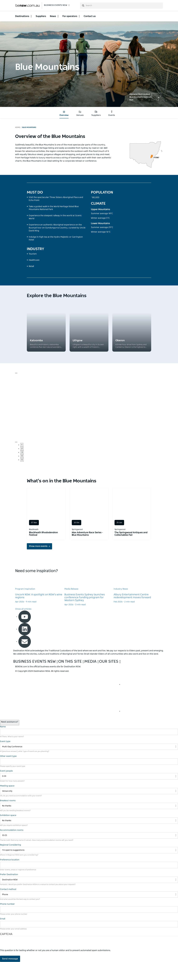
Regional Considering (10, 845)
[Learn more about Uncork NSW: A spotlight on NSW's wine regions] (39, 588)
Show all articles (23, 609)
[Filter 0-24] (89, 776)
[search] (121, 5)
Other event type (8, 756)
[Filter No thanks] (89, 806)
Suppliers (96, 113)
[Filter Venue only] (89, 791)
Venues (80, 113)
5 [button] (22, 460)
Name (3, 727)
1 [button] (21, 445)
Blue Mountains (29, 127)
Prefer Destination (9, 874)
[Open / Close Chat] (9, 722)
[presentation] (19, 944)
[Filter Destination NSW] (89, 880)
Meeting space (7, 786)
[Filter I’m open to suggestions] (89, 850)
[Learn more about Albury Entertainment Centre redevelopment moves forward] (138, 588)
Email (2, 919)
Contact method (8, 889)
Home (17, 127)
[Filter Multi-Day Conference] (89, 747)
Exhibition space (8, 815)
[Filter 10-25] (89, 835)
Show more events (38, 546)
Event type (5, 741)
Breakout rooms (8, 801)
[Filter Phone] (89, 894)
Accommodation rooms (11, 830)
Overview (64, 113)
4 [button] (22, 456)
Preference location (9, 860)
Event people (6, 771)
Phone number (7, 904)
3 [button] (22, 452)
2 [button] (22, 449)
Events (111, 113)
